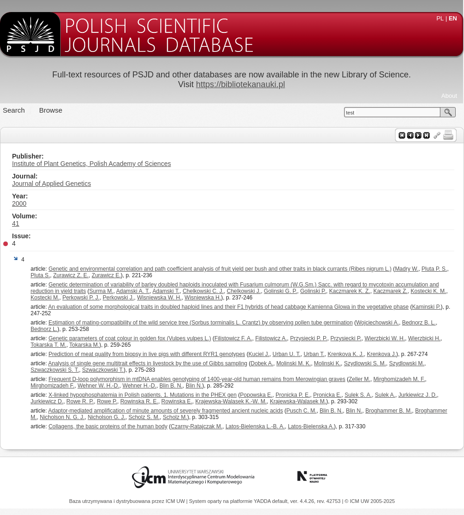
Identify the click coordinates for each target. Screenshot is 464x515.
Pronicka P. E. (293, 395)
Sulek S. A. (358, 395)
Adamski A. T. (133, 291)
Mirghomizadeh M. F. (399, 379)
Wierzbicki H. (424, 338)
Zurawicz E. (106, 275)
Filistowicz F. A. (233, 338)
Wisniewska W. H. (159, 297)
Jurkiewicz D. (47, 401)
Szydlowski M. (406, 363)
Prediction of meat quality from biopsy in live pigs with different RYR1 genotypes (147, 354)
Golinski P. (313, 291)
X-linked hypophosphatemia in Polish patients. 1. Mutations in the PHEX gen (143, 395)
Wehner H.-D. (140, 385)
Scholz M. (175, 417)
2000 (19, 203)
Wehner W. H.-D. (98, 385)
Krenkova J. (381, 354)
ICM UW (176, 501)
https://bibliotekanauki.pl (240, 84)
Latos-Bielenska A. (311, 426)
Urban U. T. (287, 354)
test (350, 112)
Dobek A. (262, 363)
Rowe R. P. (80, 401)
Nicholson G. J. (106, 417)
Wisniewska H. (203, 297)
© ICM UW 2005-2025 (370, 501)
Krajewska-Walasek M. (298, 401)
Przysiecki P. (345, 338)
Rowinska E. (176, 401)
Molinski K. (327, 363)
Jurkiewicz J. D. (417, 395)
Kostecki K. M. (428, 291)
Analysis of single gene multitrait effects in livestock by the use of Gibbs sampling (147, 363)
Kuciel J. (258, 354)
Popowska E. (256, 395)
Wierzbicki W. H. (384, 338)
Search (14, 110)
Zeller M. (359, 379)
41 (15, 223)
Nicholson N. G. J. (62, 417)
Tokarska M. (84, 345)
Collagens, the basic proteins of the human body (108, 426)
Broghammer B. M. (388, 410)
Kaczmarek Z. (390, 291)
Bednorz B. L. (419, 322)
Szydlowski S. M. (365, 363)
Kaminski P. (426, 307)
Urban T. (314, 354)
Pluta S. (40, 275)
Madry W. (407, 269)
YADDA (263, 501)
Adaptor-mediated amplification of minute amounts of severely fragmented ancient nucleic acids (165, 410)
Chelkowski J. (244, 291)
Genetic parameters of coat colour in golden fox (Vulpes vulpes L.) (130, 338)
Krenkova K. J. (345, 354)
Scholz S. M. (143, 417)
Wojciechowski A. (377, 322)
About (449, 95)
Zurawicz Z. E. (71, 275)
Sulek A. (385, 395)
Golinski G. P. (280, 291)
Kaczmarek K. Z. (349, 291)
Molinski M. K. (293, 363)
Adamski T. (165, 291)
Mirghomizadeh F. (53, 385)
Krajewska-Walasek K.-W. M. (231, 401)
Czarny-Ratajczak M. (196, 426)
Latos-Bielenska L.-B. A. (255, 426)
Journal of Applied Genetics (51, 183)
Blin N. (194, 385)
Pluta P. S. (434, 269)
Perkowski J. (118, 297)
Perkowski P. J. (81, 297)
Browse (51, 110)
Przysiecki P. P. (308, 338)
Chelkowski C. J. (203, 291)
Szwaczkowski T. (103, 370)
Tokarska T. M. (48, 345)
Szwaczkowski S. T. (55, 370)
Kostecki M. (45, 297)
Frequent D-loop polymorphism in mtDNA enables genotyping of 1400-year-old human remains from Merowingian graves (197, 379)
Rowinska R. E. (139, 401)
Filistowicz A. (271, 338)
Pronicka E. (327, 395)
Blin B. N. (170, 385)
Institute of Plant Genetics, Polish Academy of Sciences (91, 163)
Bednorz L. (44, 329)
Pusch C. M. (301, 410)
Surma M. (101, 291)
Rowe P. (107, 401)
